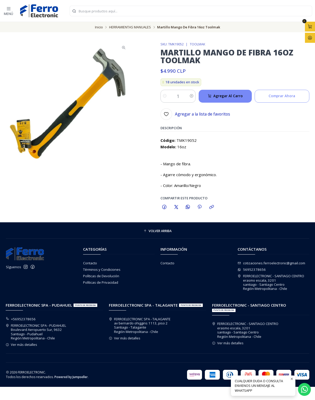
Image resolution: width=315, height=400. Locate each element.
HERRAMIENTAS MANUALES (130, 27)
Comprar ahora (282, 97)
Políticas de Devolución (101, 276)
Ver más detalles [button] (21, 344)
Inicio (99, 27)
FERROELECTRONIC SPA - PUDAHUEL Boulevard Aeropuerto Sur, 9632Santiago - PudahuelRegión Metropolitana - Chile (36, 331)
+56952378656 (21, 319)
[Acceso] (310, 38)
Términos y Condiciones (101, 269)
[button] (157, 231)
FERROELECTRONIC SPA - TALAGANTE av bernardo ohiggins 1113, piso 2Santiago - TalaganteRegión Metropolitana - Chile (140, 325)
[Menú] (8, 11)
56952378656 (252, 269)
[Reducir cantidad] (165, 97)
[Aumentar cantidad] (191, 97)
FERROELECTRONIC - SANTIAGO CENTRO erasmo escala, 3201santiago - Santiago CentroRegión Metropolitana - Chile (271, 282)
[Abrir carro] (310, 26)
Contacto (90, 263)
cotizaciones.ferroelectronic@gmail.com (271, 263)
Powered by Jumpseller (71, 377)
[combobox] (191, 11)
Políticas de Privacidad (100, 282)
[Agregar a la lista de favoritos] (195, 115)
